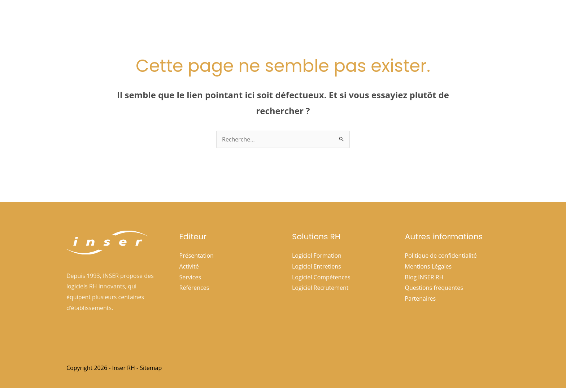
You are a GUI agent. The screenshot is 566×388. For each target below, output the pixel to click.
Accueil (250, 18)
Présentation (196, 256)
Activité (189, 266)
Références (377, 18)
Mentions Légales (428, 266)
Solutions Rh (330, 18)
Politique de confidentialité (441, 256)
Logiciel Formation (316, 256)
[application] (295, 18)
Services (190, 277)
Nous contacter (473, 18)
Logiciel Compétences (321, 277)
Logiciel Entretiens (316, 266)
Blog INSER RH (424, 277)
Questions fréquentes (434, 288)
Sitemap (151, 368)
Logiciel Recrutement (320, 288)
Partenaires (420, 298)
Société (285, 18)
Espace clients (422, 18)
